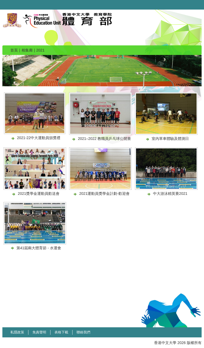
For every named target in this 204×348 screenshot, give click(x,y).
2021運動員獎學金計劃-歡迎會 (104, 193)
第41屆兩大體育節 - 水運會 (38, 248)
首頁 (14, 50)
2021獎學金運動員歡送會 (39, 193)
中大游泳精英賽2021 (170, 193)
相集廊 (27, 50)
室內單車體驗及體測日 (170, 138)
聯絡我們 (83, 332)
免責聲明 (39, 332)
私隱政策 (17, 332)
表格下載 (61, 332)
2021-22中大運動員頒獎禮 (38, 138)
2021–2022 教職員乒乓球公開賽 (104, 138)
